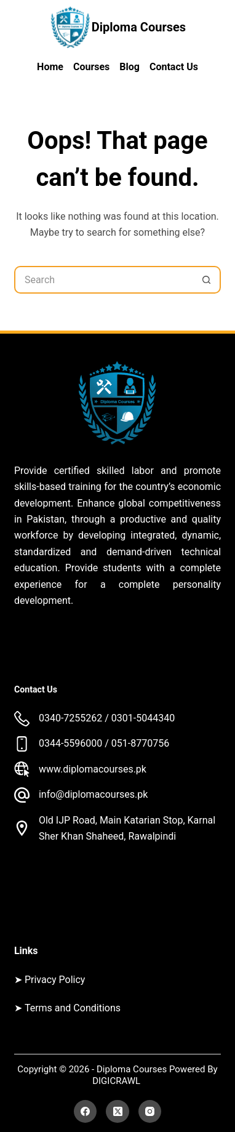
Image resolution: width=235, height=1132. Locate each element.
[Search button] (207, 280)
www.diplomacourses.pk (92, 769)
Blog (129, 67)
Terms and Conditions (73, 1008)
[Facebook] (85, 1111)
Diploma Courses (139, 27)
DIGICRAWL (117, 1080)
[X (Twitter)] (117, 1111)
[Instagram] (150, 1111)
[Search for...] (103, 280)
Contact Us (173, 67)
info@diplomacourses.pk (93, 794)
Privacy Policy (55, 979)
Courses (91, 67)
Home (50, 67)
